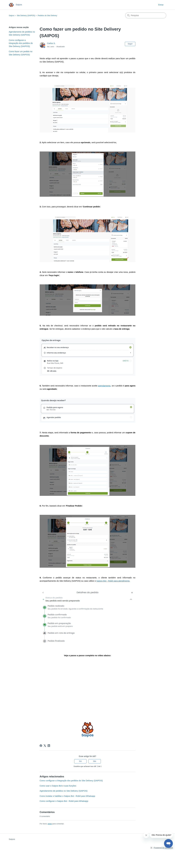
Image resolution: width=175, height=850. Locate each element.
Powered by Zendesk (163, 847)
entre (50, 824)
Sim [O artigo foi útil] (80, 761)
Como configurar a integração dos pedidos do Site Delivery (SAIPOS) (21, 43)
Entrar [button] (161, 5)
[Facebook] (41, 745)
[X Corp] (45, 745)
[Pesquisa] (145, 15)
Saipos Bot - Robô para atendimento (113, 581)
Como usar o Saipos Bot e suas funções (58, 786)
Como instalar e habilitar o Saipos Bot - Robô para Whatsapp (67, 796)
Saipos (11, 15)
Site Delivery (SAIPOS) (26, 15)
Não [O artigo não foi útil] (94, 761)
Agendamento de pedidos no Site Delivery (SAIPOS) (22, 33)
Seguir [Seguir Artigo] (130, 44)
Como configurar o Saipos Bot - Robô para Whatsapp (64, 801)
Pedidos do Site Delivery (47, 15)
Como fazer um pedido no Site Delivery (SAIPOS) (20, 53)
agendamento (104, 386)
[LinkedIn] (49, 745)
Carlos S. (51, 43)
